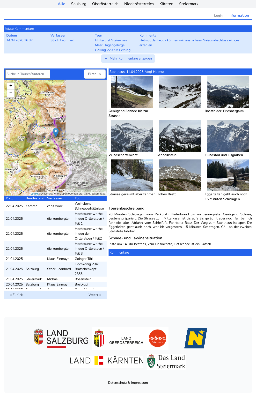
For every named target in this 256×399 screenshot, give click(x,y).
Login (218, 15)
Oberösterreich (105, 4)
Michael (53, 279)
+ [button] (10, 86)
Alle (61, 4)
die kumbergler (58, 218)
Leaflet (35, 193)
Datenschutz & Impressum (128, 382)
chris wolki (55, 206)
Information (238, 15)
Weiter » (94, 295)
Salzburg (78, 4)
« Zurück (16, 295)
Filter (95, 74)
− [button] (10, 93)
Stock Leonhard (59, 269)
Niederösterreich (139, 4)
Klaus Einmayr (58, 258)
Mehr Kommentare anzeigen (128, 58)
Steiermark (188, 4)
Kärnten (166, 4)
